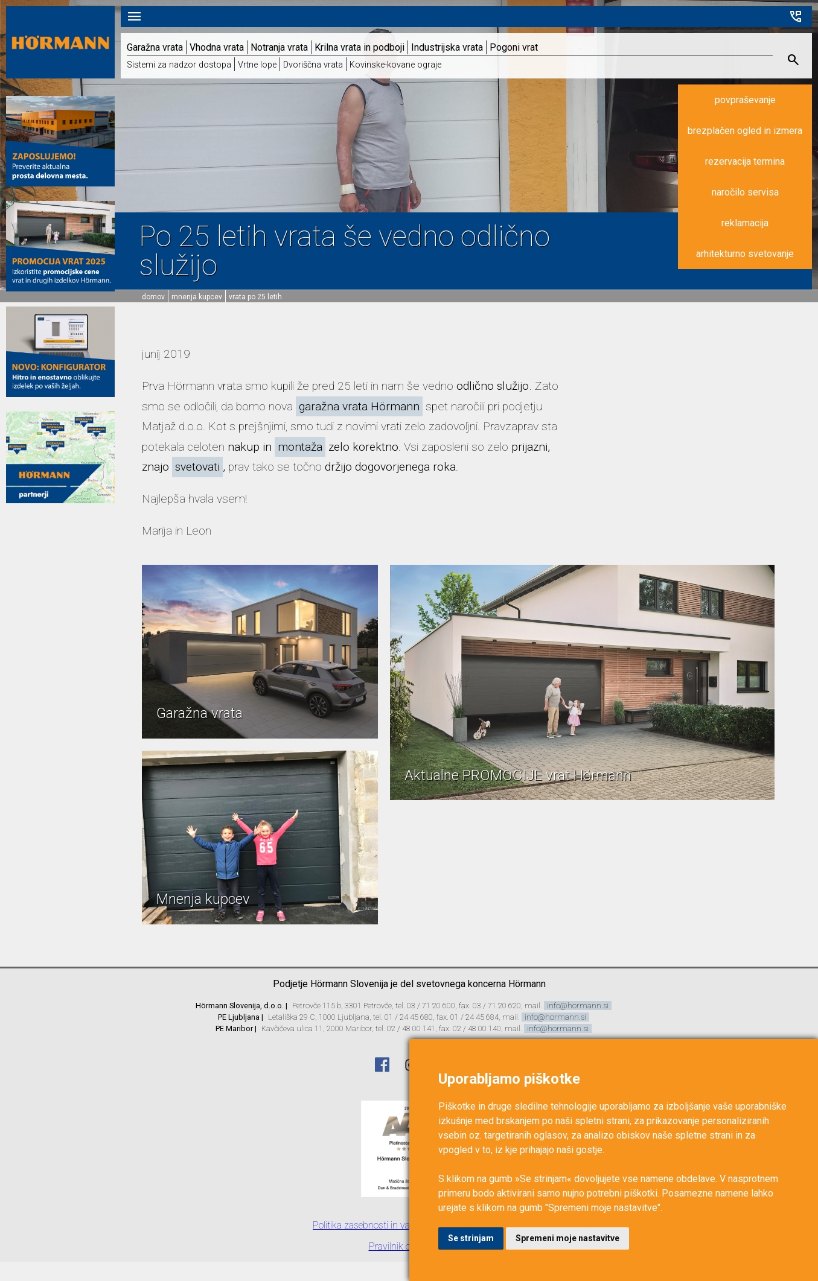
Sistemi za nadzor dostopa (179, 65)
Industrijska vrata (447, 47)
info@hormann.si (578, 1005)
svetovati (197, 467)
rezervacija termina (745, 161)
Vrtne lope (257, 65)
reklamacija (744, 223)
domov (153, 297)
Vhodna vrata (217, 47)
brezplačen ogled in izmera (745, 130)
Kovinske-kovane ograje (395, 65)
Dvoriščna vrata (313, 65)
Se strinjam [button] (471, 1238)
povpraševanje (745, 100)
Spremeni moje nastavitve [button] (567, 1238)
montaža (300, 447)
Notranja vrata (279, 47)
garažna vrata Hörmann (359, 406)
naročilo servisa (745, 192)
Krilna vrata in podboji (359, 47)
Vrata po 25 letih (255, 297)
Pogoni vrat (514, 47)
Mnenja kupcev (196, 297)
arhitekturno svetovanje (745, 253)
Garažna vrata (155, 47)
